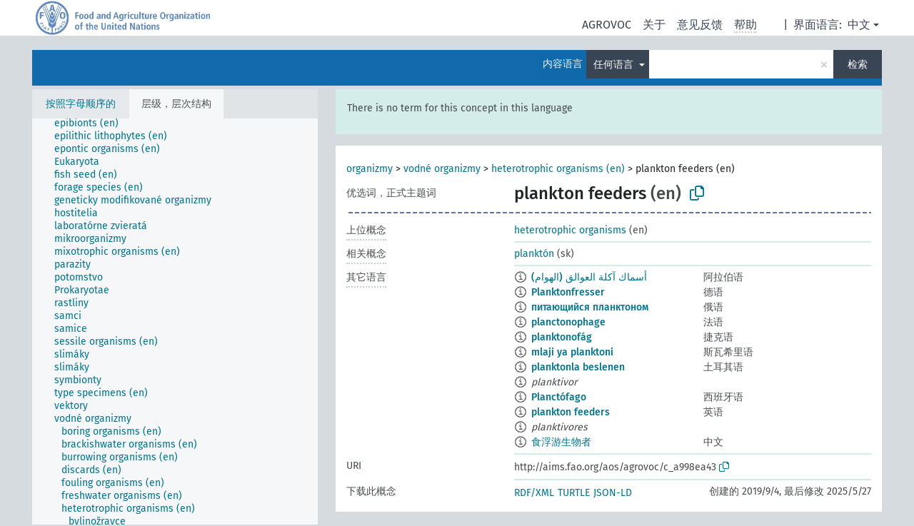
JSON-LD (612, 493)
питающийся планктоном (589, 307)
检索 (858, 65)
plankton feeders (570, 412)
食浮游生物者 (561, 442)
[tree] (175, 321)
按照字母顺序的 (81, 104)
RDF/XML (534, 493)
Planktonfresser (568, 292)
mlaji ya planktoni (572, 352)
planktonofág (561, 337)
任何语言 (614, 65)
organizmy (369, 169)
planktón (534, 254)
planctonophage (568, 322)
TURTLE (574, 493)
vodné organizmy (442, 169)
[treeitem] (92, 123)
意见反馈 (700, 24)
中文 (859, 24)
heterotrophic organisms (570, 230)
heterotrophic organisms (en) (558, 169)
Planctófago (558, 397)
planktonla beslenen (578, 367)
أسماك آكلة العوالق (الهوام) (589, 277)
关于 (654, 24)
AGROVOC (606, 24)
